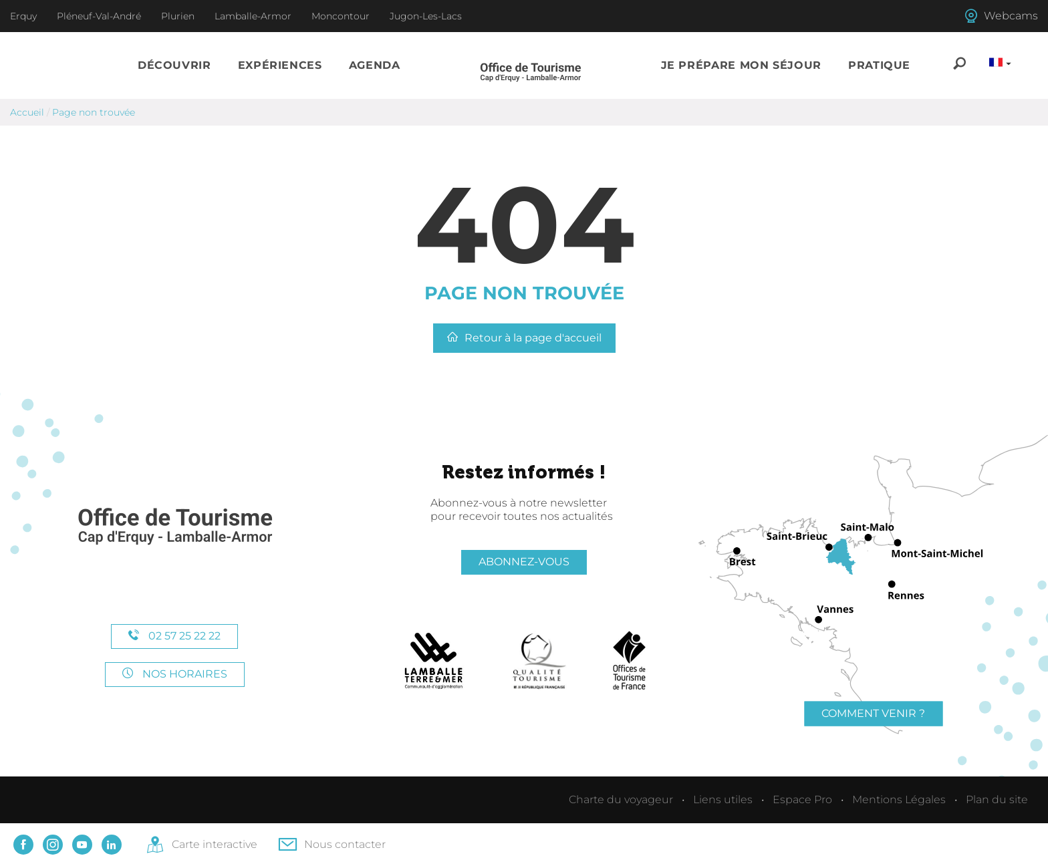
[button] (174, 65)
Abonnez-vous (524, 561)
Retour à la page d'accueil (524, 337)
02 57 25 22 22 (174, 635)
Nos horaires (174, 674)
